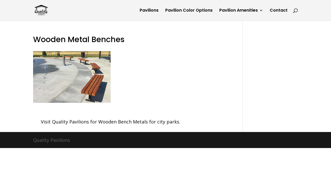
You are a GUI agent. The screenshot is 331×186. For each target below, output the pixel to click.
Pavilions (149, 11)
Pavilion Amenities (238, 11)
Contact (279, 11)
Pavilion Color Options (189, 11)
